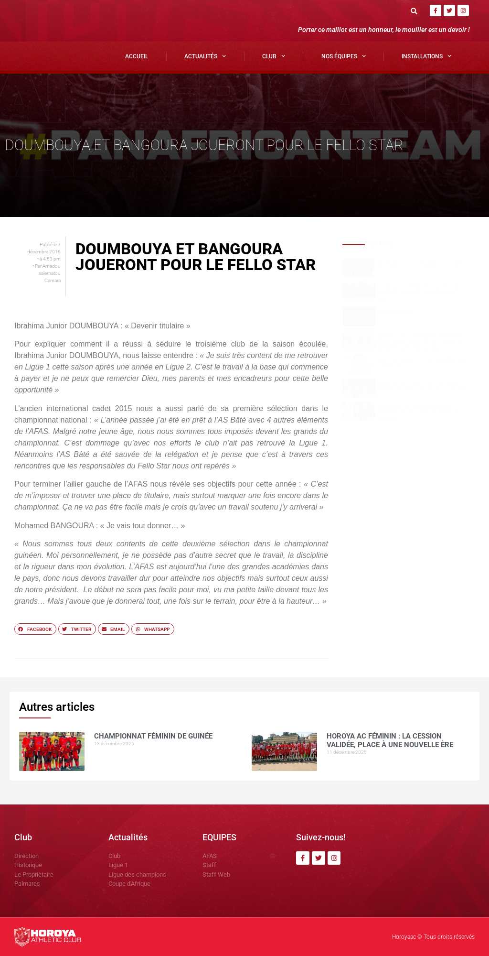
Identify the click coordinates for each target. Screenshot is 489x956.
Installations (426, 56)
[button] (414, 11)
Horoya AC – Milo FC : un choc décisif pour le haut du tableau (422, 386)
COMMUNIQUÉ (395, 312)
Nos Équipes (343, 56)
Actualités (205, 56)
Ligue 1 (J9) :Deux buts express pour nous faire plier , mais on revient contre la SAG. (420, 341)
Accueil (136, 56)
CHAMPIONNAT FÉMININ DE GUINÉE (421, 264)
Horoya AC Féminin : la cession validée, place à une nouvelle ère (420, 293)
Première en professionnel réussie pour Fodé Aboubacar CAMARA (419, 412)
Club (273, 56)
